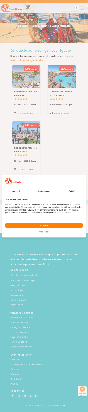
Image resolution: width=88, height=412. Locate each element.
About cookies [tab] (44, 191)
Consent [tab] (16, 191)
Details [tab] (72, 191)
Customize (44, 232)
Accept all (44, 225)
